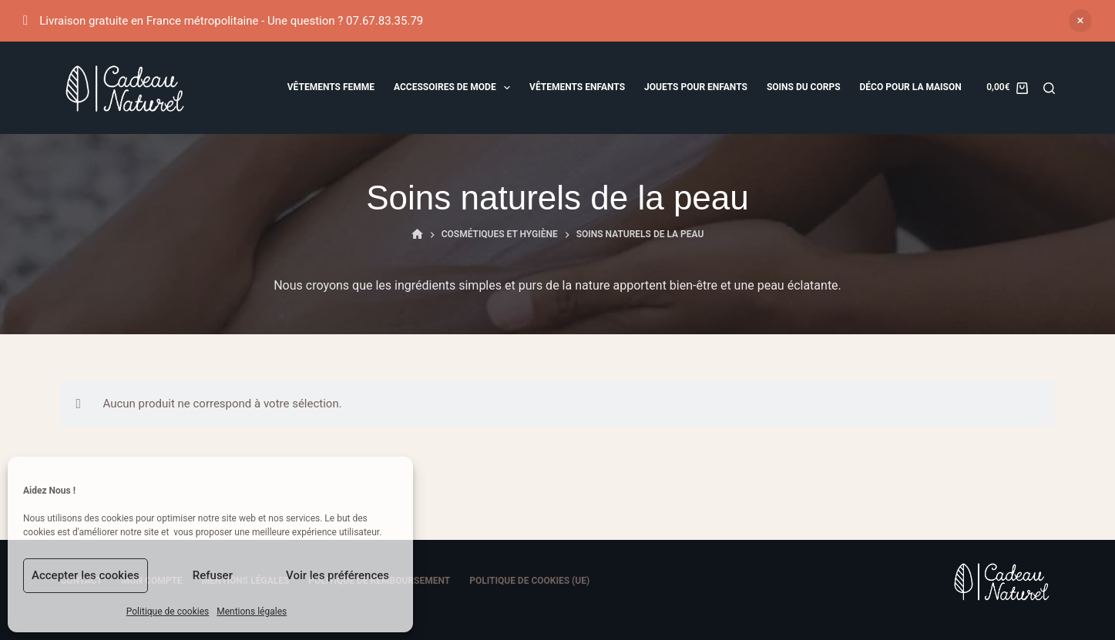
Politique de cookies (167, 611)
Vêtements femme (330, 87)
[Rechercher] (1049, 88)
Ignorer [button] (1080, 20)
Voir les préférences (337, 575)
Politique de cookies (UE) (529, 580)
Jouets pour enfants (695, 87)
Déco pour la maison (911, 87)
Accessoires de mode (455, 88)
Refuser (213, 575)
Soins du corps (804, 87)
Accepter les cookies (85, 575)
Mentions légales (252, 611)
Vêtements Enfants (577, 87)
